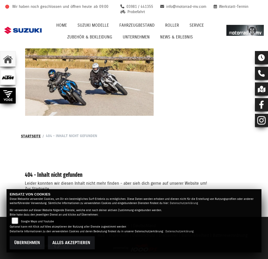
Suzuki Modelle (93, 25)
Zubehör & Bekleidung (89, 37)
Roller (172, 25)
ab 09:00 (101, 6)
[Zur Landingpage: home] (8, 59)
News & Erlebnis (176, 37)
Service (196, 25)
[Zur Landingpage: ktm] (8, 77)
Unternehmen (136, 37)
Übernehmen (27, 242)
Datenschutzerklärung (184, 203)
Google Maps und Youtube (37, 221)
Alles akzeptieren (71, 242)
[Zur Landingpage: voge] (8, 95)
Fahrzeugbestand (137, 25)
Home (61, 25)
